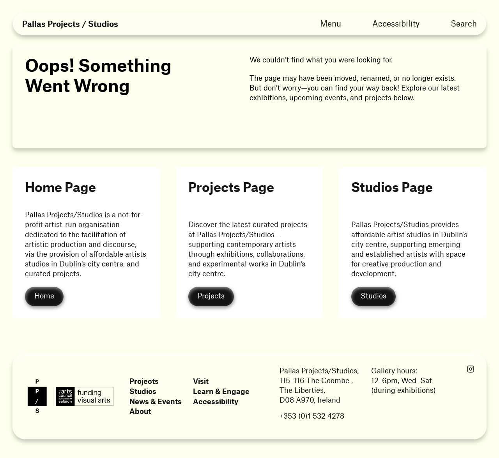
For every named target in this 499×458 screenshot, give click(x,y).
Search (464, 23)
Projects (144, 380)
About (140, 411)
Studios (142, 391)
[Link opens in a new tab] (470, 369)
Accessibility (395, 23)
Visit (201, 380)
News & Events (155, 401)
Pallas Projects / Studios (70, 24)
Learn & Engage (221, 391)
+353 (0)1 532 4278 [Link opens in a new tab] (312, 415)
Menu (330, 23)
